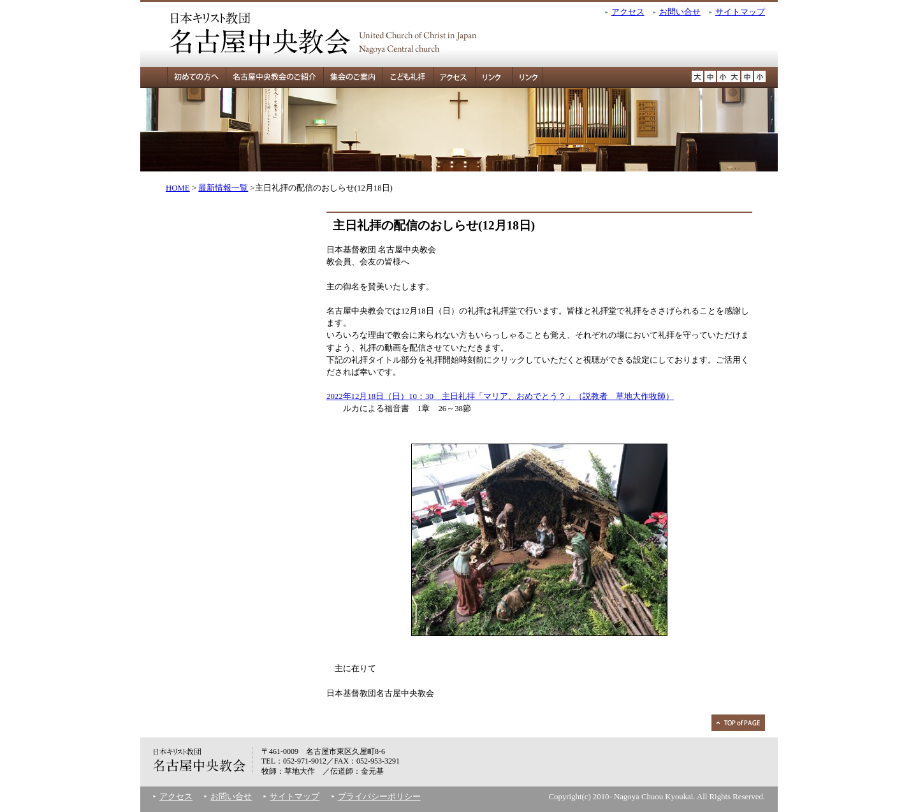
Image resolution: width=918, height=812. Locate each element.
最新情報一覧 (223, 188)
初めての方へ (183, 77)
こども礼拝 (407, 77)
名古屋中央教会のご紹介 (274, 77)
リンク (490, 77)
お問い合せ (680, 12)
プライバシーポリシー (379, 796)
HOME (178, 188)
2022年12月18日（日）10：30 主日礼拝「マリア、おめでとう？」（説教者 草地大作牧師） (500, 396)
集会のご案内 (352, 77)
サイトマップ (740, 12)
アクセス (628, 12)
